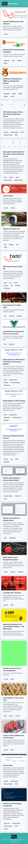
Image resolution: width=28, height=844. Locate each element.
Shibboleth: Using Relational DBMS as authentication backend (12, 81)
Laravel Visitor (8, 765)
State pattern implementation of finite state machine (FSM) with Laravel (13, 154)
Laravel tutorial (8, 196)
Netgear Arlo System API (11, 229)
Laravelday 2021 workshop (12, 593)
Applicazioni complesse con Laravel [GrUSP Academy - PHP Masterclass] (13, 626)
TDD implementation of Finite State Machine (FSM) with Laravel (13, 114)
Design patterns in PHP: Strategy (14, 401)
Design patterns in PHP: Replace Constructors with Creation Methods (14, 362)
